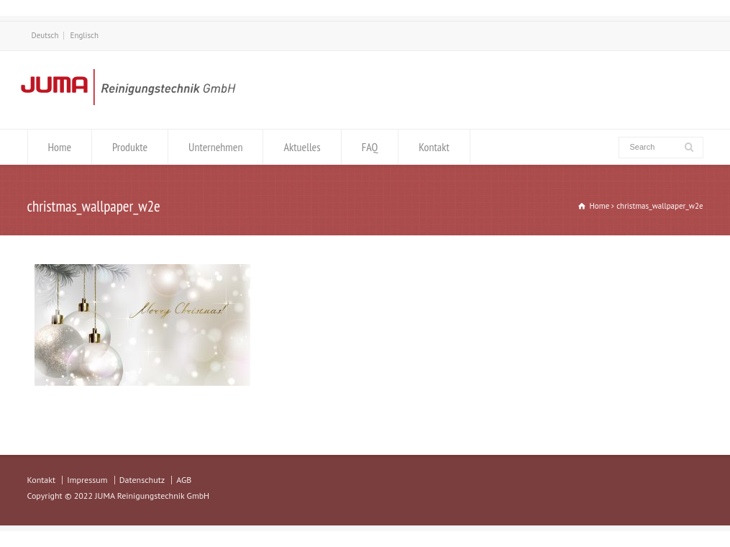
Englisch (84, 35)
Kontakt (434, 147)
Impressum (87, 479)
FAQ (370, 147)
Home (60, 147)
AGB (183, 479)
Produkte (129, 147)
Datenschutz (142, 479)
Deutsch (45, 35)
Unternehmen (215, 147)
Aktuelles (301, 147)
